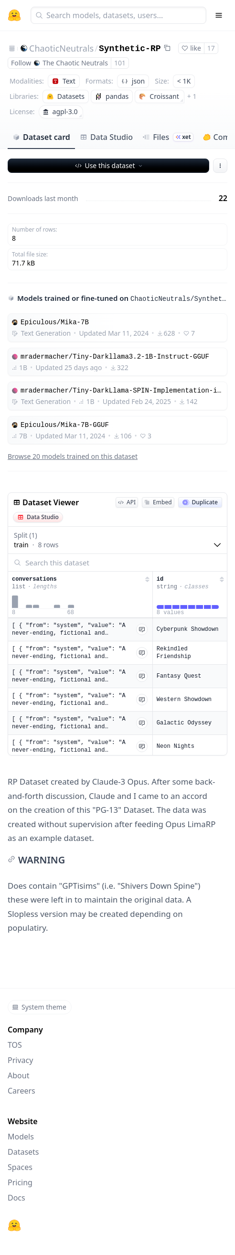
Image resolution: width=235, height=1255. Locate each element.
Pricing (20, 1182)
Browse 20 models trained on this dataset (73, 456)
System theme (39, 1006)
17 (211, 48)
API (127, 502)
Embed (157, 502)
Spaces (20, 1167)
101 (120, 62)
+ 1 (192, 96)
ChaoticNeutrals (61, 48)
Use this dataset (109, 165)
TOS (15, 1045)
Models (21, 1136)
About (18, 1075)
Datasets (23, 1152)
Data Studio (106, 137)
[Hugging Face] (14, 1225)
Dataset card (41, 137)
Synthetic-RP (130, 48)
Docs (16, 1197)
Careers (21, 1090)
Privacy (20, 1060)
